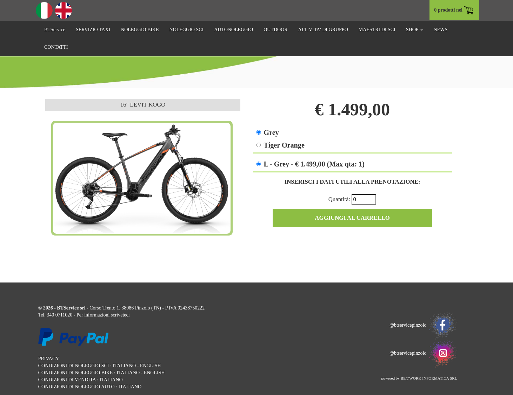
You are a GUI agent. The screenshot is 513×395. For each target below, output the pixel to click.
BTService (54, 29)
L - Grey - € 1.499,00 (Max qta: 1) (314, 164)
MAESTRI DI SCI (377, 29)
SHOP (414, 29)
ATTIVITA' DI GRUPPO (323, 29)
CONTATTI (56, 47)
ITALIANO (124, 365)
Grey (271, 132)
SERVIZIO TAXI (93, 29)
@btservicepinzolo (423, 325)
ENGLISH (150, 365)
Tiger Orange (284, 145)
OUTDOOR (275, 29)
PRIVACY (48, 358)
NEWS (441, 29)
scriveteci (120, 315)
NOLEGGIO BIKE (140, 29)
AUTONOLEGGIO (233, 29)
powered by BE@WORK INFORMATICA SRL (419, 378)
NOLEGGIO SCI (186, 29)
